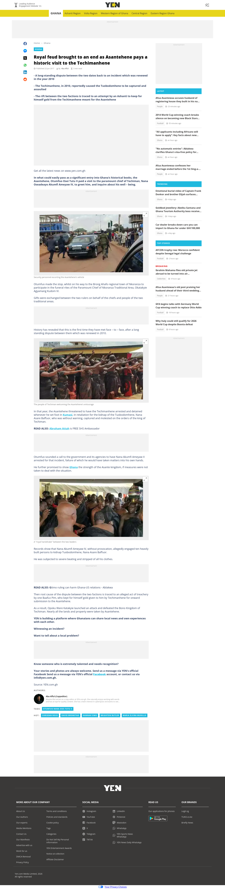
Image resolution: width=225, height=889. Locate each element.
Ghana (56, 14)
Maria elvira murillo (134, 716)
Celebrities (161, 279)
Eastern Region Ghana (162, 13)
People (159, 107)
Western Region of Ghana (114, 13)
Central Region (139, 13)
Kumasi (67, 415)
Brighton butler (110, 716)
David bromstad (70, 716)
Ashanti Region (73, 13)
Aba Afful (65, 69)
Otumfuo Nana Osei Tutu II (57, 709)
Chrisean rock (50, 716)
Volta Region (90, 13)
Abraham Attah (59, 429)
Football (160, 124)
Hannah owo (90, 716)
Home (37, 43)
